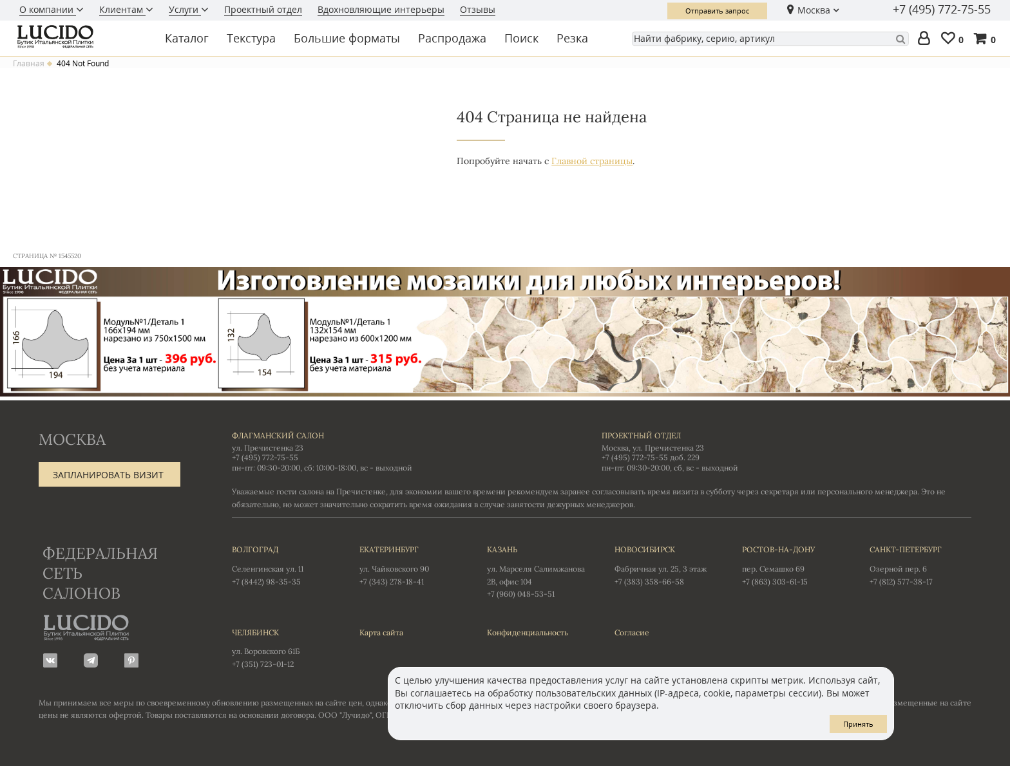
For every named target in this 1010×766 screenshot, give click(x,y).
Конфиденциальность (527, 632)
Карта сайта (381, 632)
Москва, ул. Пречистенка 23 (653, 448)
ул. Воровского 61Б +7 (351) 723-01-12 (283, 647)
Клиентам (122, 9)
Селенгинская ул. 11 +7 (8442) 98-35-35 (283, 564)
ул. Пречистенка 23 (267, 448)
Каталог (187, 38)
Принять (858, 724)
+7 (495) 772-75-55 (942, 9)
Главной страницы (592, 161)
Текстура (251, 38)
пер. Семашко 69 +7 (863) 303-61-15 (793, 564)
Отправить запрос (717, 10)
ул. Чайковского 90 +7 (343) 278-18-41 (410, 564)
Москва (813, 10)
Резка (572, 38)
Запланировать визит (108, 475)
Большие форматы (347, 38)
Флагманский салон (278, 435)
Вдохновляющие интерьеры (381, 9)
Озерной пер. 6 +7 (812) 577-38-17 (920, 564)
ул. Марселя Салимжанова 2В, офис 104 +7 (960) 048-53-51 (538, 571)
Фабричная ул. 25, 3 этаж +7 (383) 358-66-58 (665, 564)
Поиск (521, 38)
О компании (47, 9)
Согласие (632, 632)
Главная (28, 63)
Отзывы (477, 9)
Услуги (185, 9)
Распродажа (452, 38)
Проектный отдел (263, 9)
